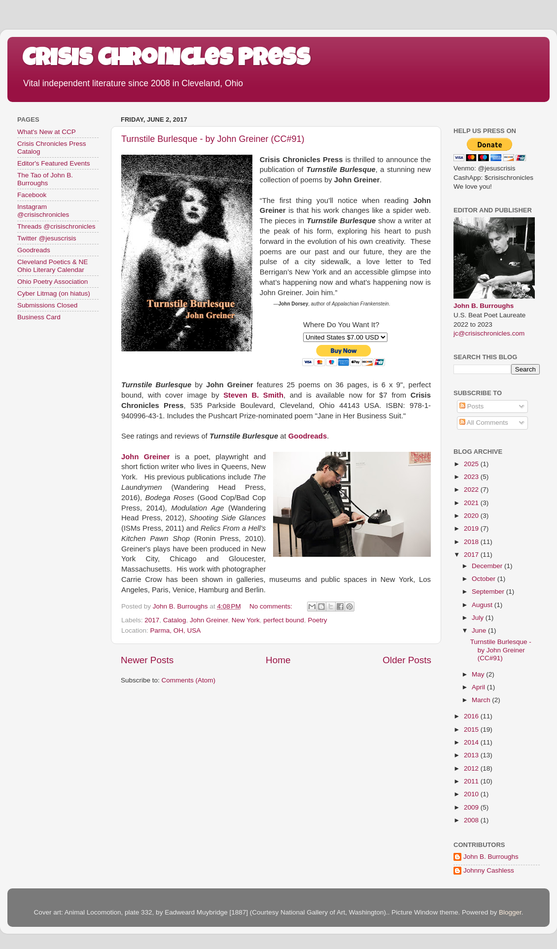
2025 (472, 464)
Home (278, 660)
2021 (472, 503)
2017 (151, 620)
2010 (472, 794)
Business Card (39, 317)
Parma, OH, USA (175, 630)
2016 (472, 716)
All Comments (483, 422)
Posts (471, 406)
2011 (472, 781)
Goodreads (33, 250)
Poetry (317, 620)
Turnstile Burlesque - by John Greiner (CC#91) (213, 139)
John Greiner (209, 620)
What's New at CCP (46, 132)
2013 (472, 755)
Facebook (31, 195)
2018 (472, 541)
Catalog (174, 620)
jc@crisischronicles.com (488, 333)
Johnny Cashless (488, 870)
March (482, 700)
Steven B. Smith (253, 395)
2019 (472, 528)
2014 (472, 742)
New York (246, 620)
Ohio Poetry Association (52, 281)
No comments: (271, 606)
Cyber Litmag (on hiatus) (53, 293)
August (483, 605)
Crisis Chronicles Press (166, 60)
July (479, 617)
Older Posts (407, 660)
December (488, 566)
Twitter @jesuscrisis (46, 238)
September (489, 591)
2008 (472, 820)
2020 (472, 515)
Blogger (510, 912)
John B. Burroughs (483, 305)
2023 (472, 476)
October (484, 578)
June (480, 630)
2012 (472, 768)
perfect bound (283, 620)
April (479, 687)
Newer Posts (147, 660)
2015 (472, 729)
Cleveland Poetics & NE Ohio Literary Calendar (52, 265)
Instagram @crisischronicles (43, 210)
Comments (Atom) (189, 680)
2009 (472, 807)
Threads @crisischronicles (56, 226)
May (479, 674)
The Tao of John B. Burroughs (45, 179)
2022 (472, 489)
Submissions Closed (47, 305)
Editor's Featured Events (53, 163)
